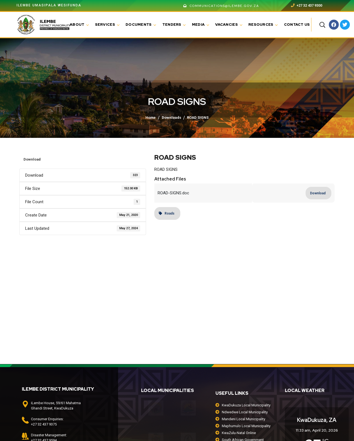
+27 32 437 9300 (306, 5)
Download (32, 159)
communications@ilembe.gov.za (221, 5)
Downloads (171, 117)
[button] (322, 24)
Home (150, 117)
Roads (167, 213)
